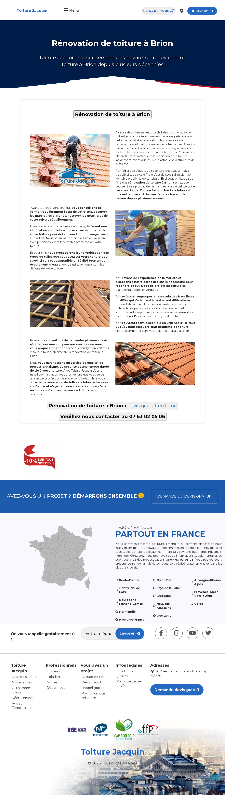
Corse (198, 604)
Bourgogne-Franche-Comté (131, 602)
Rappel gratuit (93, 688)
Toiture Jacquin (32, 10)
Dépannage (56, 688)
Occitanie (164, 615)
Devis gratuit (202, 11)
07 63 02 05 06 (158, 11)
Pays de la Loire (168, 588)
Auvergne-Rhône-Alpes (207, 582)
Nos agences (22, 682)
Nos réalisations (24, 677)
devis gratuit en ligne (152, 405)
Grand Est (164, 580)
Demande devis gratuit (177, 690)
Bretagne (164, 596)
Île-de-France (129, 580)
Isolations (54, 677)
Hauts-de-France (132, 619)
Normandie (127, 611)
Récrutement (23, 698)
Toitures (53, 671)
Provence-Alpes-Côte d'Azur (206, 594)
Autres (52, 682)
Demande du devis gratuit (184, 496)
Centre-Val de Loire (129, 590)
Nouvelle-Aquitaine (164, 606)
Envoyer (129, 633)
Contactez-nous (94, 677)
